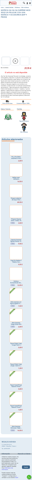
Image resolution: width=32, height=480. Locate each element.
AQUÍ (16, 477)
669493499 (7, 448)
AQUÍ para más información (7, 468)
